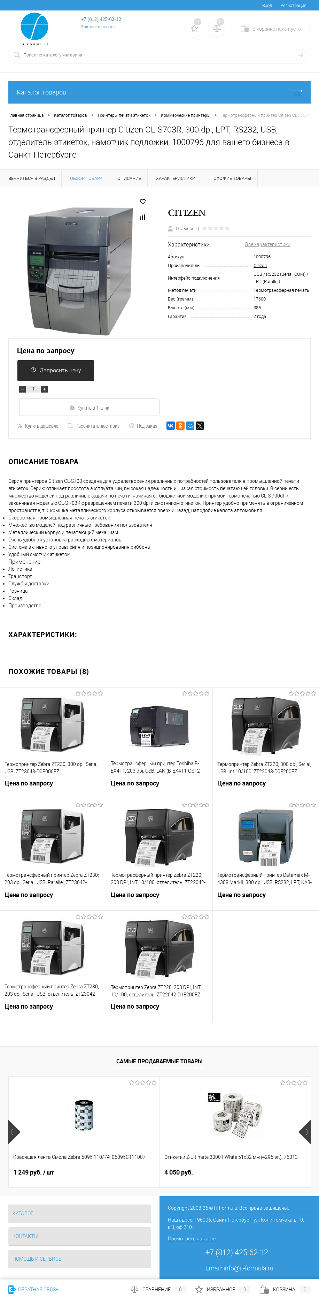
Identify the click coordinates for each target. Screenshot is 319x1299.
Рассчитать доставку (93, 425)
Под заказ (143, 425)
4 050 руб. (128, 1172)
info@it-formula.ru (248, 1268)
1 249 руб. (33, 1172)
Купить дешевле (38, 425)
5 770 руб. (229, 1172)
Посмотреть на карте (192, 1238)
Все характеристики (267, 244)
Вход (267, 5)
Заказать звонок (98, 26)
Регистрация (293, 5)
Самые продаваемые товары (159, 1061)
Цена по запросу (46, 350)
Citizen (260, 265)
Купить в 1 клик (89, 407)
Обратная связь (33, 1289)
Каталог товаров (159, 92)
